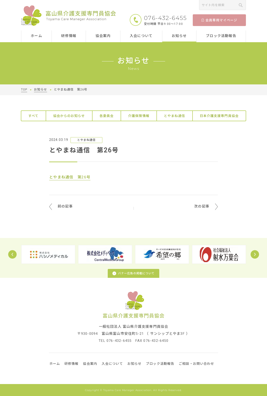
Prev (12, 254)
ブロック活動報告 (221, 36)
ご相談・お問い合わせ (196, 364)
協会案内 (103, 36)
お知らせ (179, 36)
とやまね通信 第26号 (69, 177)
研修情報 (68, 36)
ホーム (36, 36)
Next (255, 254)
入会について (141, 36)
